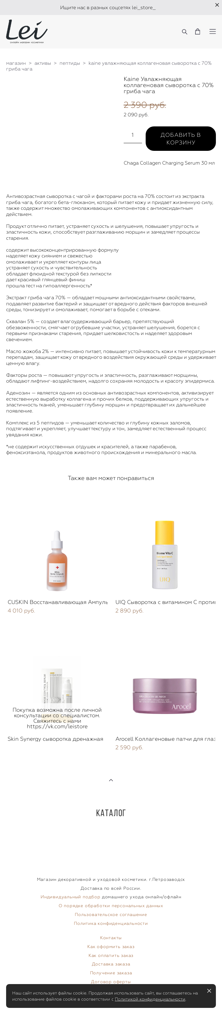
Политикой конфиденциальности (150, 999)
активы (43, 63)
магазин (16, 63)
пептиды (70, 63)
